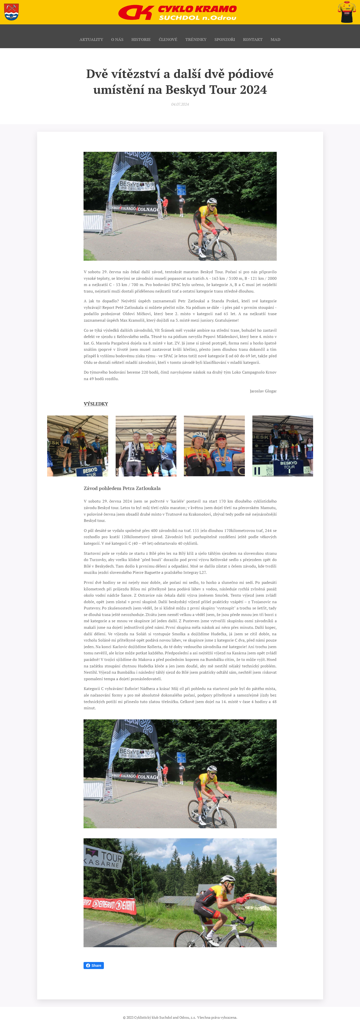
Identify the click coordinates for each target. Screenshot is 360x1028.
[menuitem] (88, 39)
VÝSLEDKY (96, 404)
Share (93, 966)
